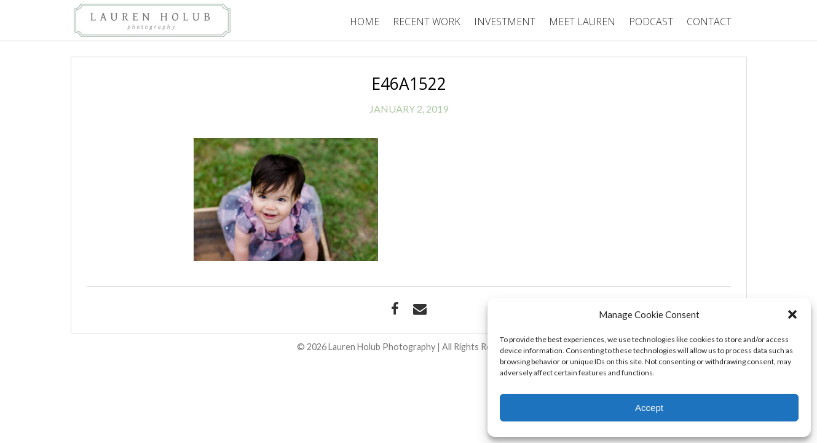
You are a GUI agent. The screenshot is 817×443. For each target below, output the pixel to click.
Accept (649, 407)
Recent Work (426, 21)
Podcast (651, 21)
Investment (504, 21)
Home (364, 21)
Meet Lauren (582, 21)
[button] (792, 314)
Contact (709, 21)
